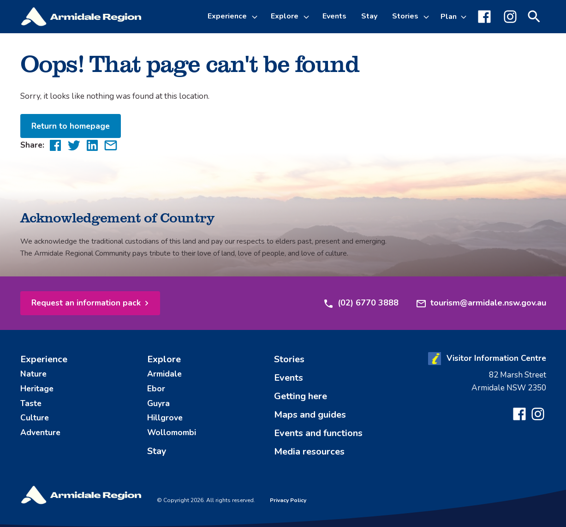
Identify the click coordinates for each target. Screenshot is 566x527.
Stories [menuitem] (289, 359)
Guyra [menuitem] (158, 403)
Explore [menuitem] (164, 359)
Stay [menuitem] (369, 16)
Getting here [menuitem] (300, 396)
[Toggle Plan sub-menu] (453, 16)
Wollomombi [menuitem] (171, 432)
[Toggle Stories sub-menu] (427, 16)
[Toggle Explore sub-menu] (307, 16)
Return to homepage (70, 126)
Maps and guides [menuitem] (310, 414)
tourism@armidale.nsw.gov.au (481, 303)
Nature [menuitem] (33, 373)
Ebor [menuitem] (156, 388)
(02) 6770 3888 (361, 303)
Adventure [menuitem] (40, 432)
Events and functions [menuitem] (318, 433)
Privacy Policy (288, 500)
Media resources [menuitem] (309, 451)
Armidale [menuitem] (164, 373)
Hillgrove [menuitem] (165, 417)
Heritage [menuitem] (37, 388)
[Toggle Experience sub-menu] (256, 16)
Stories (405, 16)
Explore (284, 16)
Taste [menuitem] (31, 403)
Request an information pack (86, 302)
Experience (227, 16)
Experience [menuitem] (43, 359)
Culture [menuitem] (34, 417)
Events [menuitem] (334, 16)
